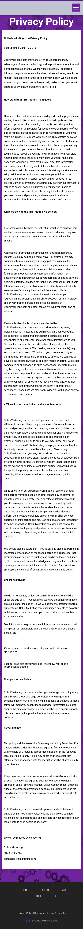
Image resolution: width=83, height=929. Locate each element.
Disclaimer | (40, 913)
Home (25, 890)
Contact (45, 890)
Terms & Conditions (57, 913)
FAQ (55, 896)
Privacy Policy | (26, 913)
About (65, 890)
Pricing (37, 896)
